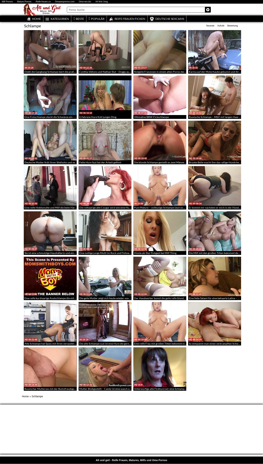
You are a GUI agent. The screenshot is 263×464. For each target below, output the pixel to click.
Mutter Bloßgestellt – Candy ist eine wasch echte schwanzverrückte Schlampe (123, 388)
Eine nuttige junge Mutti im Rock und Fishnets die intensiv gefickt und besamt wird (125, 253)
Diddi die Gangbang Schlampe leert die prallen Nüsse (54, 71)
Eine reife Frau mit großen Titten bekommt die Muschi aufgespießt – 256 (175, 343)
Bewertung (232, 25)
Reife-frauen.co (43, 1)
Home (25, 396)
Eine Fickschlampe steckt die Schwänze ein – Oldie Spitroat (57, 117)
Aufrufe (220, 25)
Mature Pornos (24, 1)
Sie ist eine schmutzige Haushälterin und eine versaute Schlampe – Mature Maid (69, 253)
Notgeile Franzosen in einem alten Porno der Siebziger (164, 71)
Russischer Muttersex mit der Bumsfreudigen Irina (52, 388)
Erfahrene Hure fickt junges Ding (97, 117)
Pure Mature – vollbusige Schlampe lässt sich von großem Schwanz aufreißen (177, 207)
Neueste (210, 25)
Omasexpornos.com (65, 1)
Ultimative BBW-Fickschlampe (151, 117)
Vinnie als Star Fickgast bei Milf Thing (155, 253)
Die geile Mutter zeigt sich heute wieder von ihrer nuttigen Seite (115, 298)
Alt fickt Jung (101, 1)
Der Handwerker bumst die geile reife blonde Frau (162, 298)
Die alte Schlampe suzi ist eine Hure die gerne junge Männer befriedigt (118, 343)
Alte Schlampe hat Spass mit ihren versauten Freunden (55, 343)
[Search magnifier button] (208, 10)
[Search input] (136, 10)
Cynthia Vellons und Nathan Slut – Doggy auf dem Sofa (110, 71)
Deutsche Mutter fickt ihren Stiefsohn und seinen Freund (56, 162)
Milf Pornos (7, 1)
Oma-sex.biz (85, 1)
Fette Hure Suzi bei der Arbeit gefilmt (100, 162)
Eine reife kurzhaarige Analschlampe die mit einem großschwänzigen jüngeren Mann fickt (74, 298)
